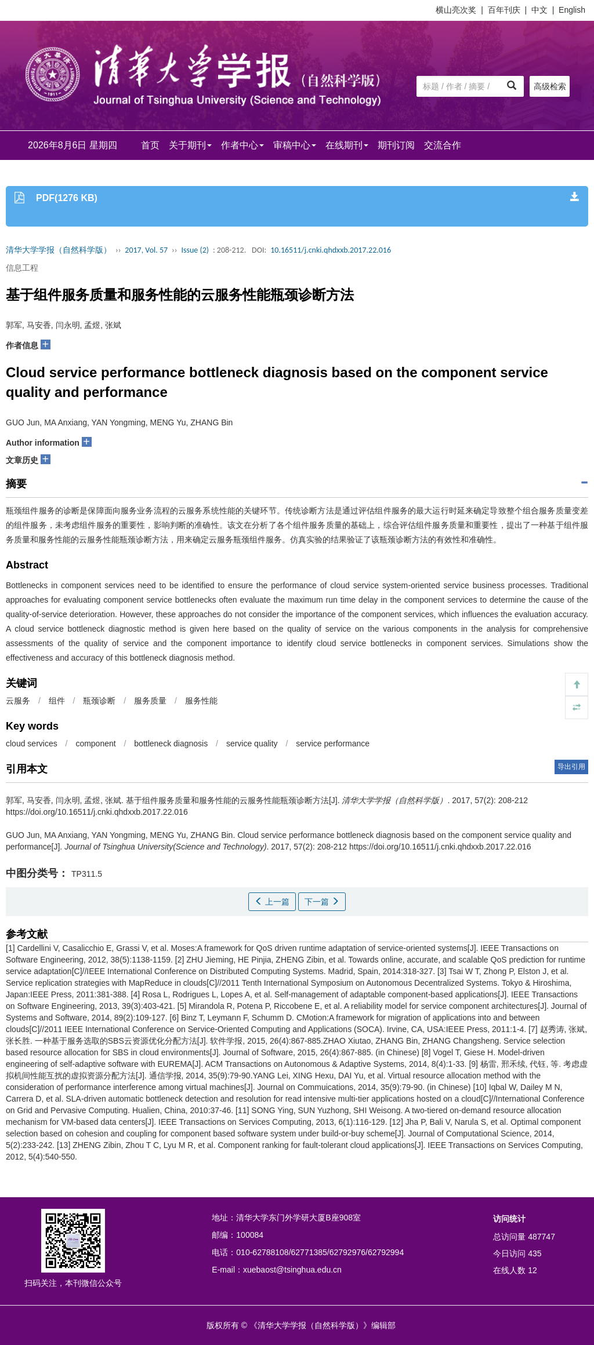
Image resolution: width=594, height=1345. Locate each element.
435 (534, 1253)
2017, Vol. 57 (146, 250)
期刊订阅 (396, 145)
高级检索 (550, 86)
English (572, 9)
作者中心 (242, 145)
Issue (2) (195, 250)
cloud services (31, 743)
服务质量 (150, 700)
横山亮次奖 (456, 9)
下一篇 (322, 901)
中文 (539, 9)
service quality (252, 743)
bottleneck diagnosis (171, 743)
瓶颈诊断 (99, 700)
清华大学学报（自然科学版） (58, 250)
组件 (57, 700)
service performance (333, 743)
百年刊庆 (504, 9)
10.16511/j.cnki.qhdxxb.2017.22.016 (330, 250)
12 (532, 1270)
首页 (150, 145)
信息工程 (22, 267)
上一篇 (272, 901)
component (95, 743)
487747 (541, 1236)
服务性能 (201, 700)
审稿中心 (294, 145)
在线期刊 (346, 145)
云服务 (18, 700)
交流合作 (442, 145)
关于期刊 (190, 145)
